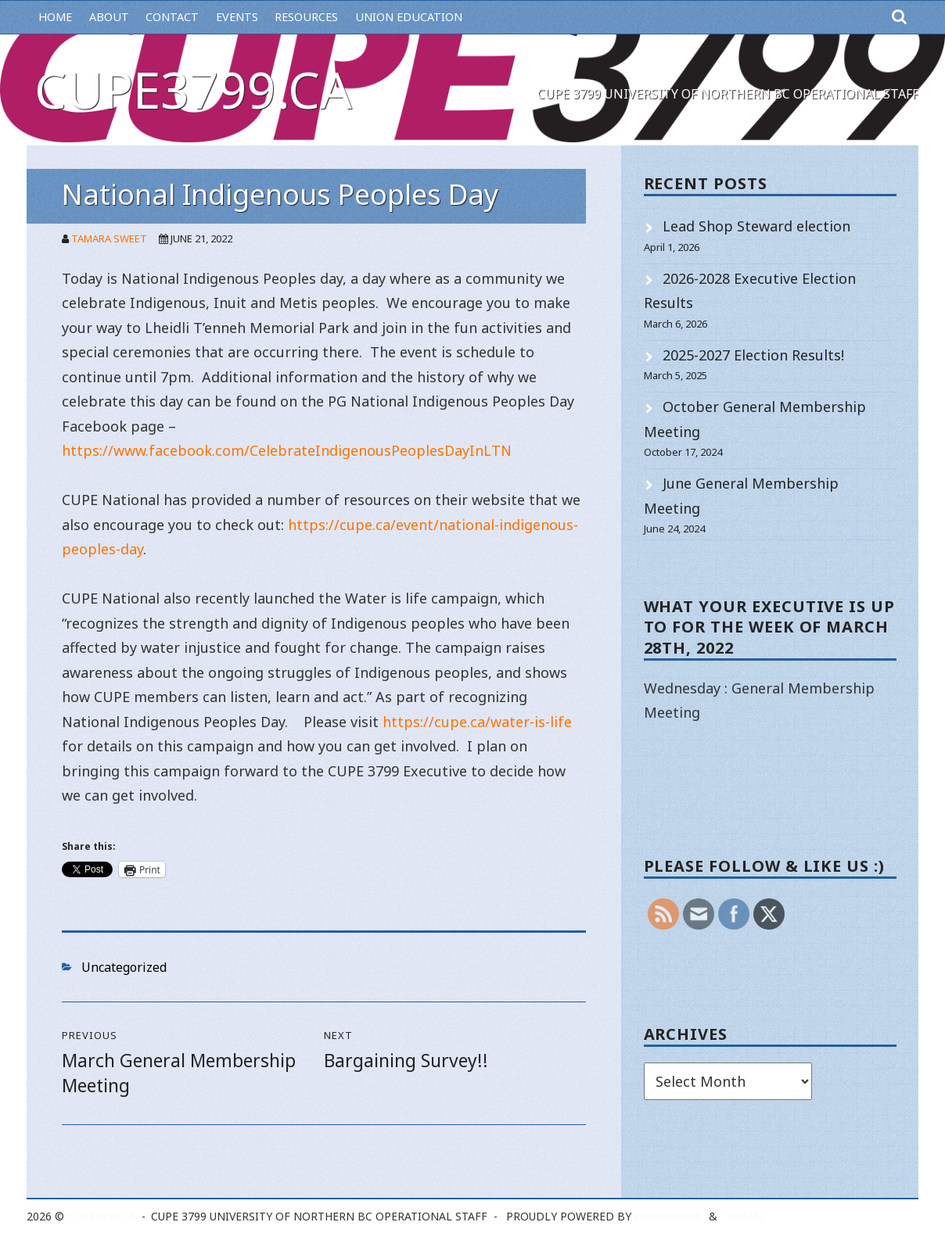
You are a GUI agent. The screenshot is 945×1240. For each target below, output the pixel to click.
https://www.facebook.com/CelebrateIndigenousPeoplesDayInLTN (287, 450)
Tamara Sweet (109, 238)
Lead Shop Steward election (756, 226)
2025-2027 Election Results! (753, 355)
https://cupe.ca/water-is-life (477, 721)
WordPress (668, 1216)
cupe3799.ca (193, 90)
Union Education (408, 16)
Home (55, 16)
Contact (172, 16)
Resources (306, 16)
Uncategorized (124, 967)
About (109, 16)
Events (237, 16)
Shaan (744, 1216)
